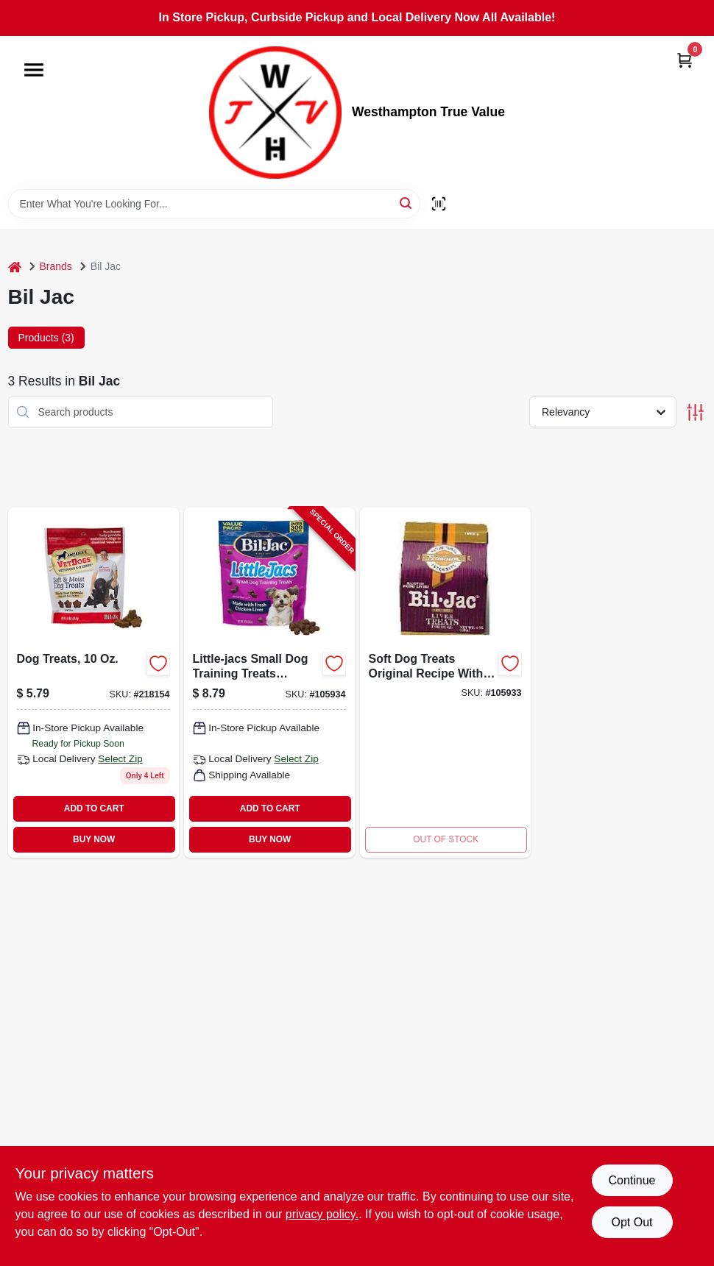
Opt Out (631, 1222)
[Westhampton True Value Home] (275, 112)
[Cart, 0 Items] (684, 60)
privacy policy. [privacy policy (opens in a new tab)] (322, 1214)
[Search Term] (214, 203)
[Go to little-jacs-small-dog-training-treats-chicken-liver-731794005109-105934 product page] (269, 683)
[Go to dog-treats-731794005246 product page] (93, 683)
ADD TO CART (94, 808)
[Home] (14, 266)
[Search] (406, 203)
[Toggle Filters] (695, 412)
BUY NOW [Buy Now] (94, 839)
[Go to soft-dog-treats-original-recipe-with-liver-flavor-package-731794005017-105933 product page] (445, 683)
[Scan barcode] (438, 203)
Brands (56, 266)
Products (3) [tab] (46, 338)
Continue (631, 1180)
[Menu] (33, 69)
